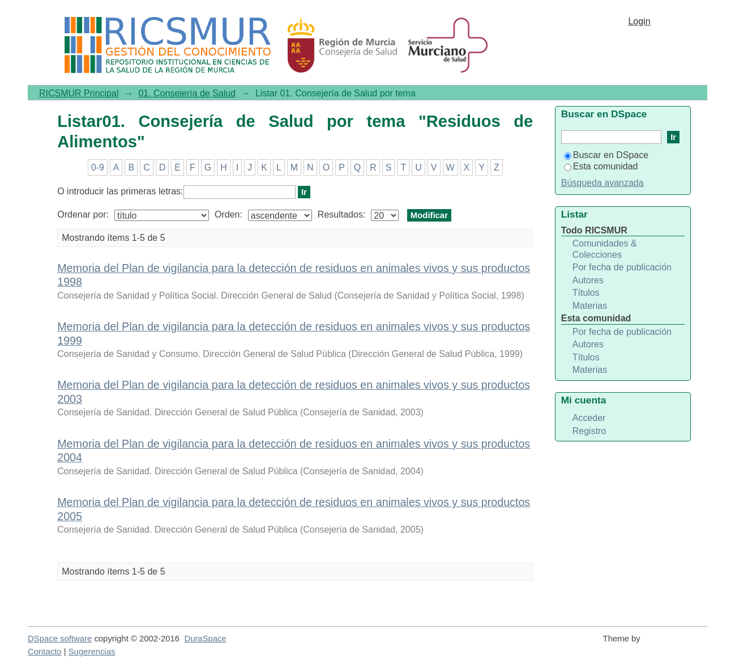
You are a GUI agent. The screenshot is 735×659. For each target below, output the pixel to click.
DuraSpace (205, 638)
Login (639, 21)
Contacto (45, 651)
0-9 (97, 167)
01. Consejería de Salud (187, 93)
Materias (589, 306)
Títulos (586, 292)
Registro (589, 431)
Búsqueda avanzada (602, 183)
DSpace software (60, 638)
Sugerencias (92, 651)
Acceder (589, 418)
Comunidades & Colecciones (604, 249)
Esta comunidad (601, 166)
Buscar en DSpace (606, 155)
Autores (588, 280)
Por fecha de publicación (622, 267)
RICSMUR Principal (78, 93)
